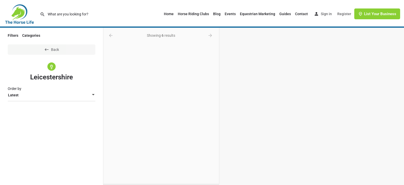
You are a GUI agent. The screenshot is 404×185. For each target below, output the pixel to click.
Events (230, 14)
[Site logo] (20, 14)
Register (344, 14)
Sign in (326, 14)
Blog (217, 14)
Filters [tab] (13, 35)
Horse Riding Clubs (193, 14)
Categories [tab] (31, 35)
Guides (285, 14)
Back (51, 49)
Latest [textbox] (13, 95)
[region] (311, 106)
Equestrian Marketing (257, 14)
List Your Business (377, 14)
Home (169, 14)
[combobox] (51, 95)
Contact (301, 14)
